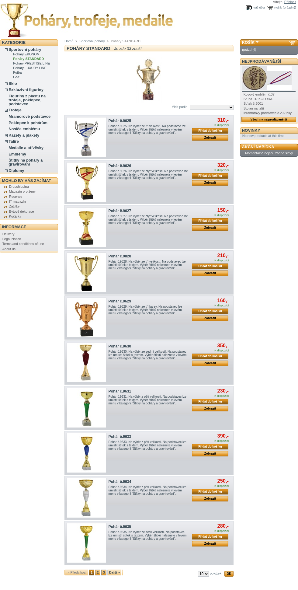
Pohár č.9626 (120, 166)
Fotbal (18, 72)
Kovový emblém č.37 (259, 94)
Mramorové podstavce (29, 116)
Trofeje (15, 110)
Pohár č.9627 (120, 211)
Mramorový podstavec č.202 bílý (268, 113)
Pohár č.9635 (120, 527)
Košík (278, 7)
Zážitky (14, 206)
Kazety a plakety (24, 135)
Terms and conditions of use (23, 244)
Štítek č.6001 (253, 103)
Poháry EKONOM (26, 54)
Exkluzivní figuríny (26, 89)
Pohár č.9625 (120, 121)
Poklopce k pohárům (28, 122)
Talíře (14, 141)
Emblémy (17, 154)
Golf (16, 77)
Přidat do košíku (210, 130)
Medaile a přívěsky (26, 147)
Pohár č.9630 (120, 346)
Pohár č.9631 (120, 391)
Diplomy (16, 170)
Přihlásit (290, 2)
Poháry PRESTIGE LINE (31, 63)
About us (9, 249)
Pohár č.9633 (120, 437)
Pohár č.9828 (120, 256)
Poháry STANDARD (28, 59)
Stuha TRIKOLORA (258, 99)
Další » (114, 572)
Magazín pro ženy (22, 191)
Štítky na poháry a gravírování (26, 162)
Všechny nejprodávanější (269, 119)
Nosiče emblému (24, 129)
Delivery (8, 234)
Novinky (251, 130)
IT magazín (17, 201)
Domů (68, 41)
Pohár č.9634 (120, 482)
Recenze (15, 196)
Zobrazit (210, 137)
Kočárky (15, 216)
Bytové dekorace (21, 211)
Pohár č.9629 (120, 301)
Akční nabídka (258, 147)
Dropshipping (19, 186)
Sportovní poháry (25, 49)
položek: (216, 573)
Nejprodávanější (261, 61)
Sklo (13, 83)
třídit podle (179, 107)
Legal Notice (11, 239)
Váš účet (259, 7)
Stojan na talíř (254, 108)
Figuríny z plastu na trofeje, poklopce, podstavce (27, 100)
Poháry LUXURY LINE (30, 68)
